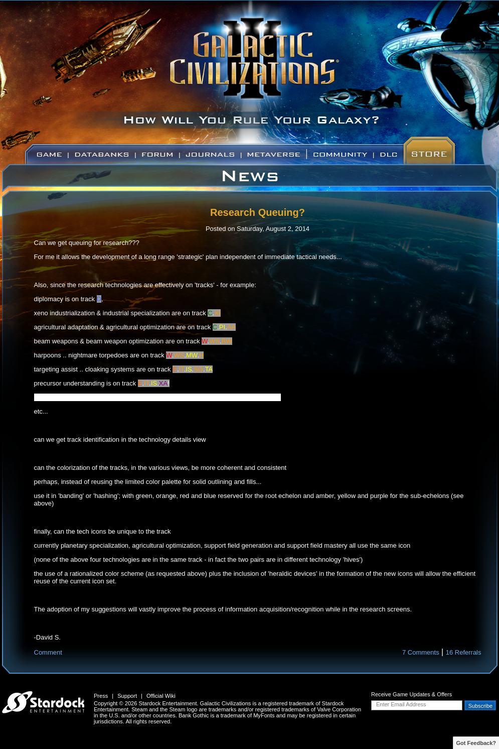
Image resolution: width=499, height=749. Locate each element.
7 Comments (420, 652)
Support (127, 696)
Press (101, 696)
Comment (48, 652)
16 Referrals (463, 652)
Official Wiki (161, 696)
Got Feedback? (476, 743)
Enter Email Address (401, 704)
